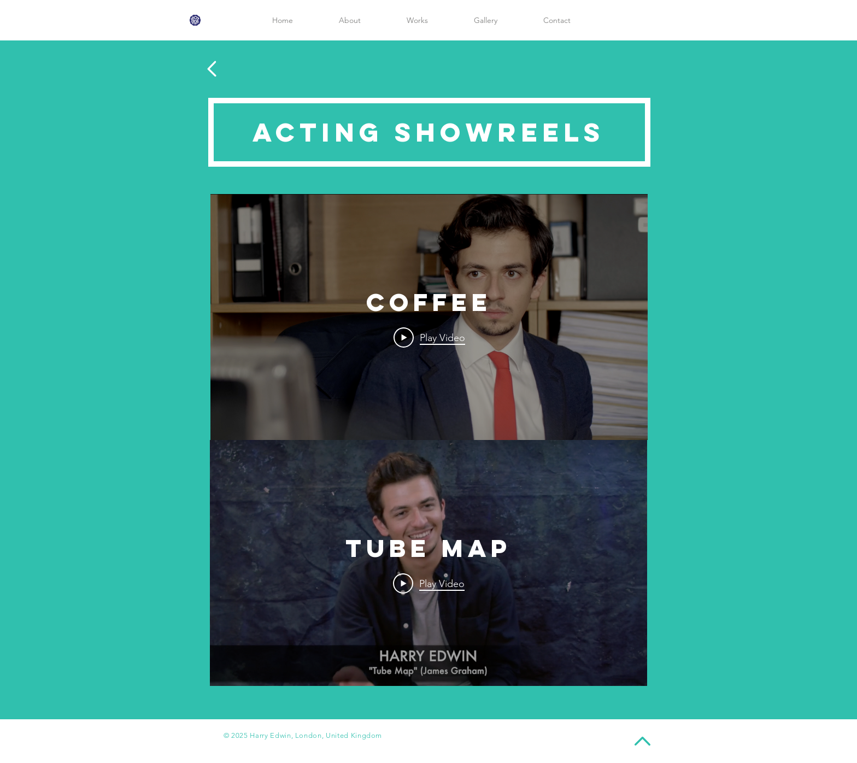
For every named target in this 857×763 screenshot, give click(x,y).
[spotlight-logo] (195, 20)
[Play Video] (429, 337)
